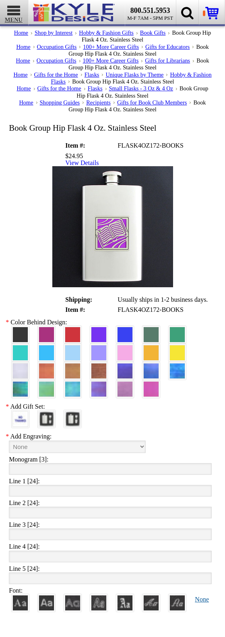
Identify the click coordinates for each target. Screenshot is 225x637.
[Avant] (72, 599)
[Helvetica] (46, 599)
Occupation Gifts (57, 47)
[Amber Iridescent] (72, 367)
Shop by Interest (53, 32)
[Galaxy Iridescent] (125, 367)
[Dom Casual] (98, 599)
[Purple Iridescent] (98, 385)
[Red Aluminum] (72, 331)
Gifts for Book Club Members (152, 102)
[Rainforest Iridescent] (20, 385)
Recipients (98, 102)
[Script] (151, 599)
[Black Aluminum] (20, 331)
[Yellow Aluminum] (177, 349)
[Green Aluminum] (177, 331)
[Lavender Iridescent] (125, 385)
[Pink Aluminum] (125, 349)
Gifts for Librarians (167, 60)
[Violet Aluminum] (98, 331)
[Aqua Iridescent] (72, 385)
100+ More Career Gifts (111, 47)
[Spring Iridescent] (46, 385)
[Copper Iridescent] (98, 367)
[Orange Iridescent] (46, 367)
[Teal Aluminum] (20, 349)
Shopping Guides (60, 102)
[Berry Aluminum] (46, 331)
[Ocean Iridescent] (177, 367)
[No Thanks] (20, 415)
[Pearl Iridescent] (20, 367)
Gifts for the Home (56, 74)
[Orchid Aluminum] (98, 349)
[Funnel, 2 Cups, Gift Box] (72, 415)
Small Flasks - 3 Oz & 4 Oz (141, 88)
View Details (82, 163)
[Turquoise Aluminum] (46, 349)
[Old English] (125, 599)
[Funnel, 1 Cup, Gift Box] (46, 415)
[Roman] (20, 599)
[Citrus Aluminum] (151, 349)
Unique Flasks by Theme (134, 74)
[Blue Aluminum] (125, 331)
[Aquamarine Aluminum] (72, 349)
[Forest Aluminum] (151, 331)
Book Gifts (153, 32)
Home (21, 32)
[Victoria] (177, 599)
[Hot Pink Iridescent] (151, 385)
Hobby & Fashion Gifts (106, 32)
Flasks (92, 74)
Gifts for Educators (167, 47)
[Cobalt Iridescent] (151, 367)
